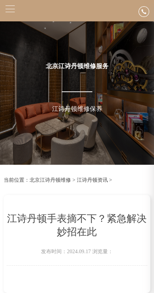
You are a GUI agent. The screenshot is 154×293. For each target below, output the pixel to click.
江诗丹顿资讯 (92, 180)
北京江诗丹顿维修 (50, 180)
